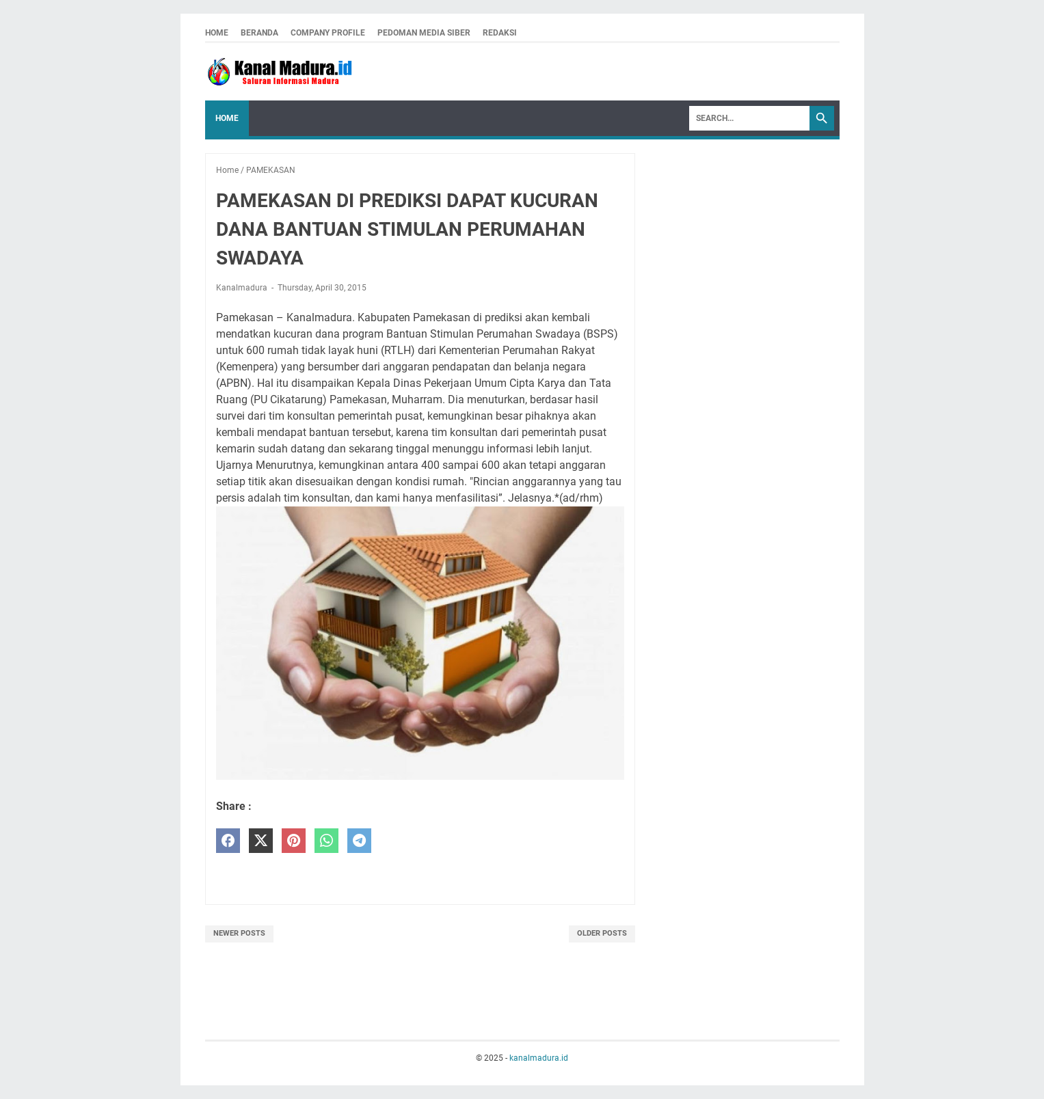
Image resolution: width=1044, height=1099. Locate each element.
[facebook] (228, 841)
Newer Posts (239, 933)
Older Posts (602, 933)
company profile (328, 33)
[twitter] (261, 841)
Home (216, 33)
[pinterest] (294, 841)
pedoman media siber (423, 33)
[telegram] (359, 841)
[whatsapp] (326, 841)
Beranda (259, 33)
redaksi (500, 33)
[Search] (749, 118)
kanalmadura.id (538, 1058)
